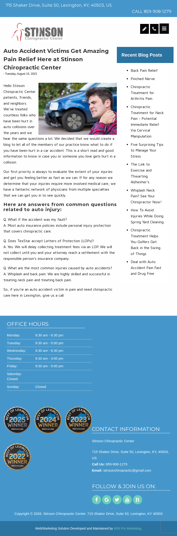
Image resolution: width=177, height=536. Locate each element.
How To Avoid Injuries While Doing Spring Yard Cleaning (147, 216)
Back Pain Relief (144, 70)
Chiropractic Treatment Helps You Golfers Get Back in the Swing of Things (145, 241)
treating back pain (56, 280)
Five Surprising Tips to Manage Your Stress (147, 150)
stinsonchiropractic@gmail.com (127, 470)
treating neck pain (18, 280)
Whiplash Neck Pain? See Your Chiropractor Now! (146, 196)
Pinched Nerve (143, 79)
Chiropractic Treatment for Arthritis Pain (142, 92)
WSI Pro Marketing (127, 528)
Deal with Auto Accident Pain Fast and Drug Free (146, 267)
